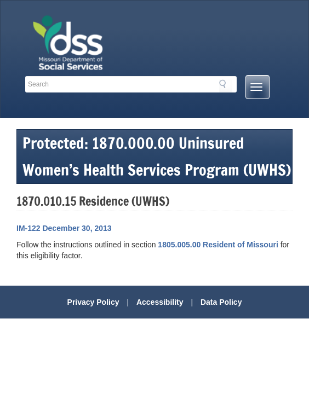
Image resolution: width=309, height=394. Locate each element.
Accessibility (160, 302)
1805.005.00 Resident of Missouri (218, 244)
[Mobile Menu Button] (257, 87)
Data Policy (221, 302)
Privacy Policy (93, 302)
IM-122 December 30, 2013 (64, 228)
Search (225, 85)
